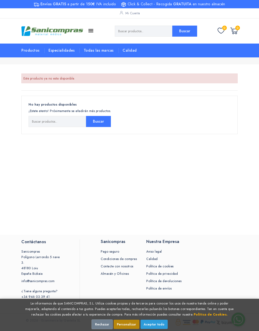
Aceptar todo (154, 324)
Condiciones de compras (119, 259)
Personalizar (126, 324)
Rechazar (102, 324)
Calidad (130, 50)
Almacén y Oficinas (115, 273)
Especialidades (62, 50)
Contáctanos (33, 242)
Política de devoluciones (163, 281)
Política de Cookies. (211, 314)
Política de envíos (159, 288)
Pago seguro (110, 251)
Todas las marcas (99, 50)
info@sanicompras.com (38, 281)
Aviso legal (154, 251)
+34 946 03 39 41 (35, 296)
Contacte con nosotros (117, 266)
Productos (30, 50)
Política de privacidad (162, 273)
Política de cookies (160, 266)
